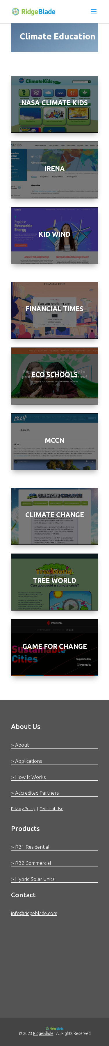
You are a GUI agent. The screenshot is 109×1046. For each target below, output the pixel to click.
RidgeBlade (43, 1033)
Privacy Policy (23, 808)
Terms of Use (51, 808)
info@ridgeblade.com (34, 913)
